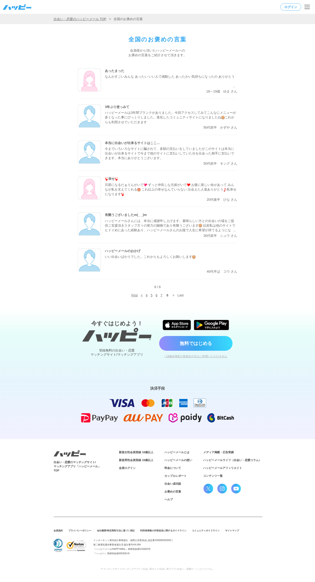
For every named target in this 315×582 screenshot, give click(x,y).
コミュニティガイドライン (206, 530)
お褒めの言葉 (172, 491)
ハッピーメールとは (176, 452)
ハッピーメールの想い (178, 460)
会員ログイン (127, 468)
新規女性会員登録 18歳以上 (136, 452)
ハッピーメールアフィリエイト (222, 468)
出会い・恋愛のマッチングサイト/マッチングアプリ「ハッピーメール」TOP (77, 466)
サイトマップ (232, 530)
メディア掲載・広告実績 (218, 452)
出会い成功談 (172, 483)
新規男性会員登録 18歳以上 (136, 460)
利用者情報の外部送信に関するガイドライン (163, 530)
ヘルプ (168, 499)
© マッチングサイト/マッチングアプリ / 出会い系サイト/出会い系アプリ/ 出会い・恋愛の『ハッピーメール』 (157, 569)
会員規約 (58, 530)
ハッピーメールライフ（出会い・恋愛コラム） (232, 460)
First (134, 295)
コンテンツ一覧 (213, 475)
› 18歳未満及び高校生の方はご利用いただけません (195, 356)
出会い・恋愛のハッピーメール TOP (80, 19)
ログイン (290, 7)
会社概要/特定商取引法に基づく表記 (116, 530)
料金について (172, 468)
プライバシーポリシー (79, 530)
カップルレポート (175, 475)
